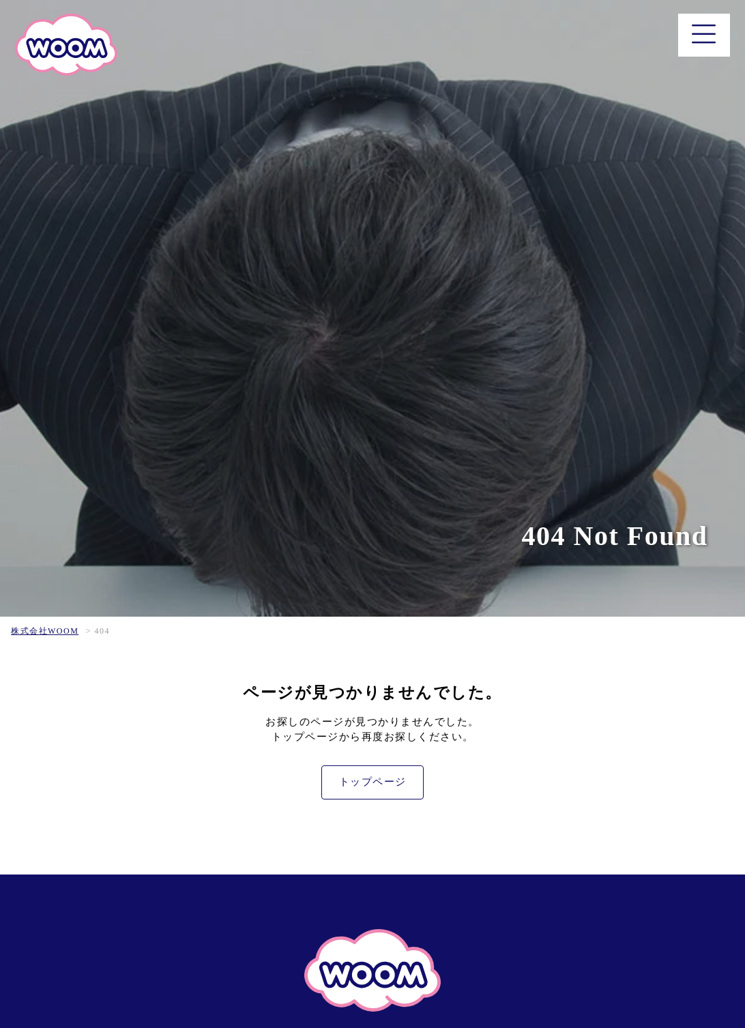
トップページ (373, 781)
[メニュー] (704, 35)
